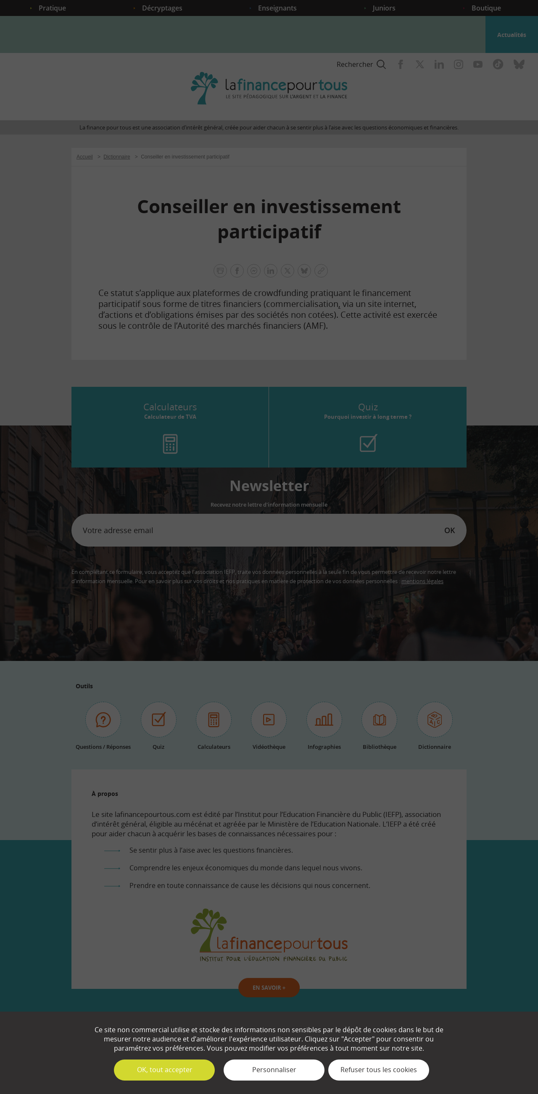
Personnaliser (274, 1069)
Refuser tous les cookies (378, 1069)
